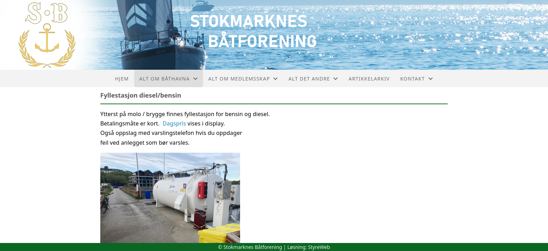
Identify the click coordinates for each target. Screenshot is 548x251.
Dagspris (174, 123)
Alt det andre (313, 78)
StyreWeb (319, 247)
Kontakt (416, 78)
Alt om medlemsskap (243, 78)
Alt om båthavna (168, 78)
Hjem (122, 78)
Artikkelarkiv (369, 78)
